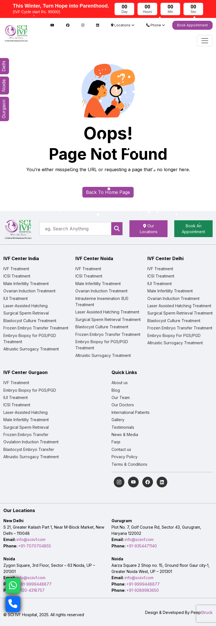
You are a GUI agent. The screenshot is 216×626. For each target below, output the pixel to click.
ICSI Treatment (16, 276)
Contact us (121, 449)
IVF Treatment (16, 268)
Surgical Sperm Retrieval (26, 313)
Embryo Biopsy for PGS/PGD (29, 390)
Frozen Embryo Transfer (25, 434)
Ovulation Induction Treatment (31, 441)
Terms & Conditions (129, 464)
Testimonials (123, 427)
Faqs (116, 441)
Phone (155, 25)
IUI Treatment (15, 298)
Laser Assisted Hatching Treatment (107, 311)
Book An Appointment (193, 228)
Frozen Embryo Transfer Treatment (35, 327)
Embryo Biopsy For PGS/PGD (174, 335)
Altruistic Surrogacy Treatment (31, 349)
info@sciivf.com (31, 539)
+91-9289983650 (142, 590)
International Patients (131, 412)
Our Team (121, 397)
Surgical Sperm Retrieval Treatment (108, 319)
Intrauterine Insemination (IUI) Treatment (102, 301)
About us (120, 382)
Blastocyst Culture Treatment (29, 320)
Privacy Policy (125, 456)
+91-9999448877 (35, 584)
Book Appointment (192, 25)
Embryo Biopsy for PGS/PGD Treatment (29, 338)
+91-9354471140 (141, 546)
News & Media (125, 434)
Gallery (118, 419)
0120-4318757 (31, 590)
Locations (122, 25)
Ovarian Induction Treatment (29, 290)
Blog (116, 390)
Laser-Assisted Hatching (25, 305)
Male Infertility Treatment (26, 283)
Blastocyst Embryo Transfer (28, 449)
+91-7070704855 (34, 546)
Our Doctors (123, 404)
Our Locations (148, 228)
